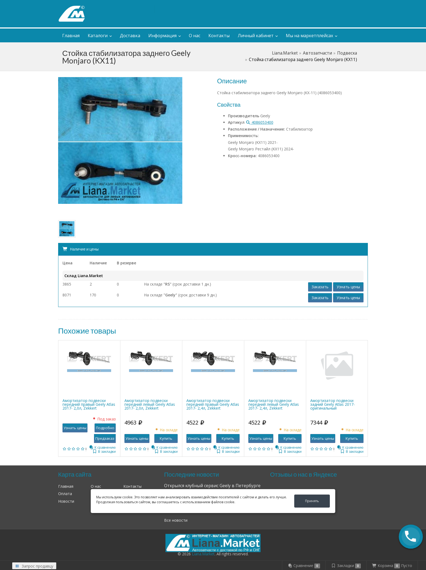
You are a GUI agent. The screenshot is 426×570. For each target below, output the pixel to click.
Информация (162, 36)
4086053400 (259, 122)
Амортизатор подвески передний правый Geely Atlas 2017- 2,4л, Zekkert (212, 404)
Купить (166, 438)
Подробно (105, 427)
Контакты (219, 36)
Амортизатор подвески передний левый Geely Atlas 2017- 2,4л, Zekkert (273, 404)
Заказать (320, 286)
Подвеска (347, 53)
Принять (312, 501)
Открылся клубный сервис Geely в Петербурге (212, 486)
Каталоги (98, 36)
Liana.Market (285, 53)
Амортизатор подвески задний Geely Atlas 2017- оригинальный (332, 404)
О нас (194, 36)
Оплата (65, 493)
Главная (71, 36)
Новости (66, 501)
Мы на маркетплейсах (309, 36)
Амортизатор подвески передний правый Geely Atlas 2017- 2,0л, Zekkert (88, 404)
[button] (410, 536)
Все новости (175, 520)
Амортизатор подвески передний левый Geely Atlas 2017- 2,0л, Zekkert (149, 404)
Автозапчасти (317, 53)
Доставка (130, 36)
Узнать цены (348, 286)
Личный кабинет (332, 5)
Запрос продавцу (34, 566)
